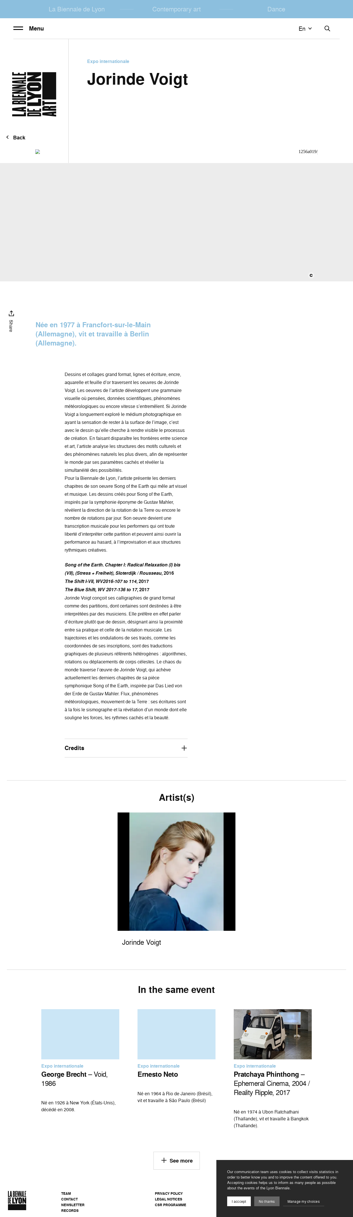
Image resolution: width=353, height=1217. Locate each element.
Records (70, 1210)
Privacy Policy (169, 1193)
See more (177, 1160)
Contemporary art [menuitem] (176, 9)
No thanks (267, 1201)
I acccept (239, 1201)
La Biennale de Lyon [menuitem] (77, 9)
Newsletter (73, 1204)
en (306, 28)
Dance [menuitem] (276, 9)
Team (66, 1193)
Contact (69, 1199)
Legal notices (168, 1199)
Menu (28, 28)
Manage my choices (304, 1201)
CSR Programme (170, 1204)
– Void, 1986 (74, 1079)
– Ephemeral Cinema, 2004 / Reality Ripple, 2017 (272, 1083)
